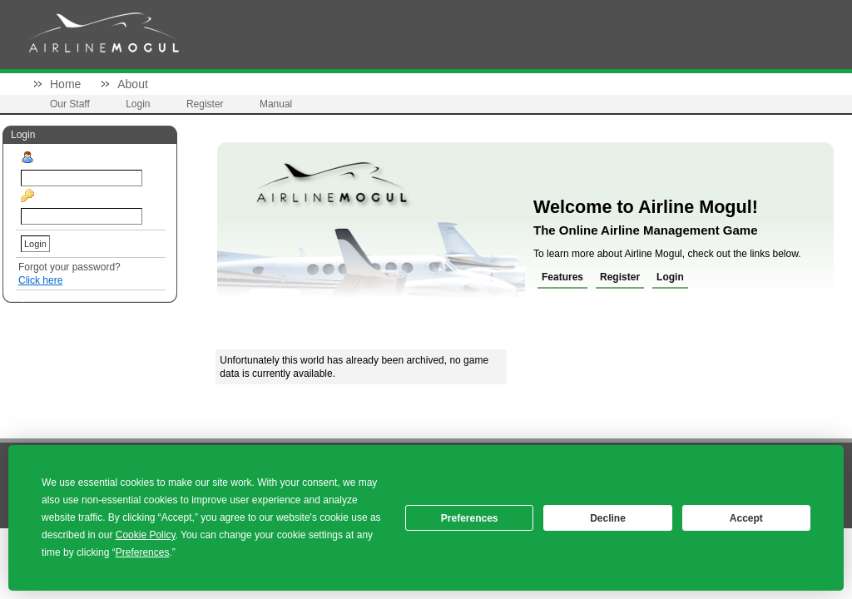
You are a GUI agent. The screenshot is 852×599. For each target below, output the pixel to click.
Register (205, 104)
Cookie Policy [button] (146, 535)
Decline (608, 518)
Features (562, 277)
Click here (40, 280)
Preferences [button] (143, 552)
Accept (746, 518)
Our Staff (70, 104)
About (132, 84)
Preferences (469, 518)
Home (65, 84)
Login (138, 104)
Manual (276, 104)
